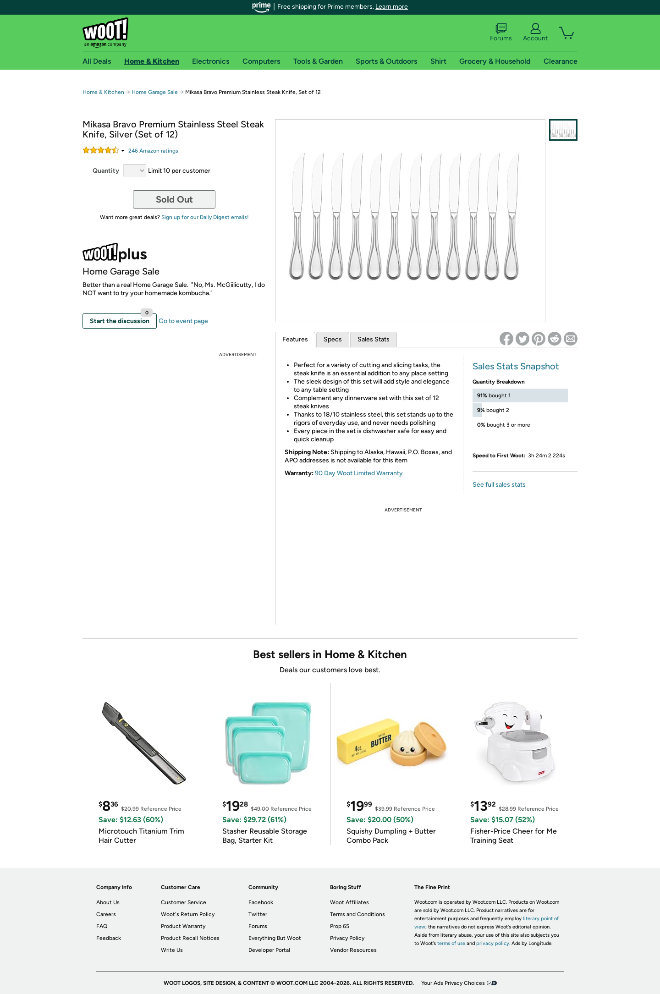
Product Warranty (183, 926)
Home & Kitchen (103, 92)
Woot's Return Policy (187, 914)
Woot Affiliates (349, 902)
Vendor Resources (353, 950)
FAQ (101, 926)
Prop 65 (339, 926)
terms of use (451, 943)
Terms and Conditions (357, 914)
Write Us (172, 950)
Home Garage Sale (155, 92)
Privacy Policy (347, 938)
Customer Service (183, 902)
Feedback (108, 938)
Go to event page (183, 321)
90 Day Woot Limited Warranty (359, 473)
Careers (106, 914)
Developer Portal (269, 950)
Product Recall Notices (190, 938)
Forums (501, 32)
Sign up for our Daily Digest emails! (205, 217)
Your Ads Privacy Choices (453, 983)
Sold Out (174, 199)
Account (535, 32)
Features (295, 339)
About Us (108, 902)
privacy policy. (493, 943)
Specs (333, 339)
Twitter (257, 914)
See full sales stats (499, 485)
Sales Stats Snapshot (516, 366)
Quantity (106, 171)
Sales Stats (374, 339)
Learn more (391, 7)
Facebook (260, 902)
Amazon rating (153, 151)
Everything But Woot (274, 938)
